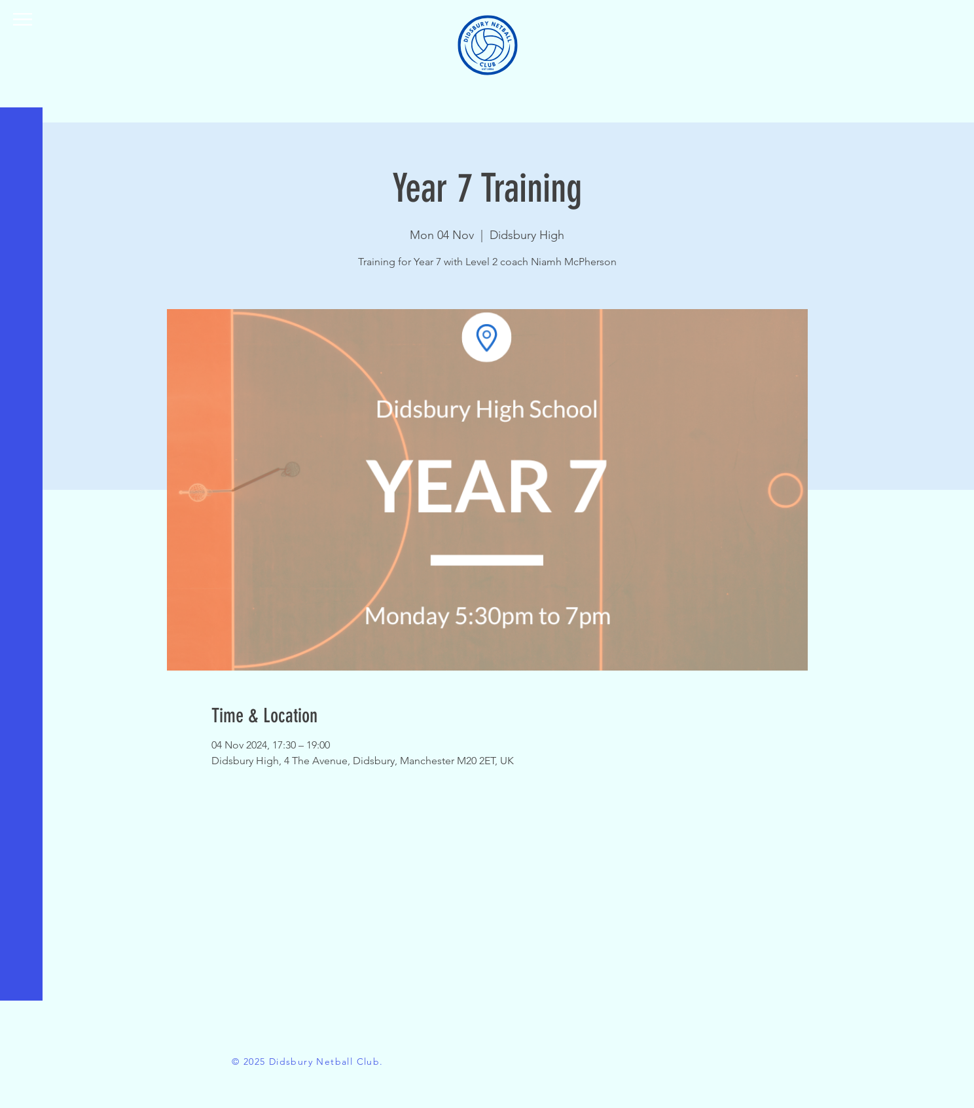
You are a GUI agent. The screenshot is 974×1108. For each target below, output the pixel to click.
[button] (22, 19)
